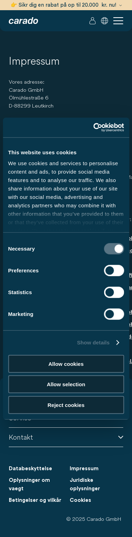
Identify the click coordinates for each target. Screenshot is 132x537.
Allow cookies (65, 364)
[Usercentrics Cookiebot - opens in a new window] (94, 127)
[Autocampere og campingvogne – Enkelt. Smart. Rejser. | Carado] (23, 20)
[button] (104, 20)
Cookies (80, 500)
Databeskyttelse (30, 468)
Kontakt (66, 437)
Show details (93, 342)
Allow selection (66, 384)
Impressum (84, 468)
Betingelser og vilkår (35, 500)
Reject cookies (66, 405)
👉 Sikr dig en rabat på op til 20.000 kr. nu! (66, 5)
